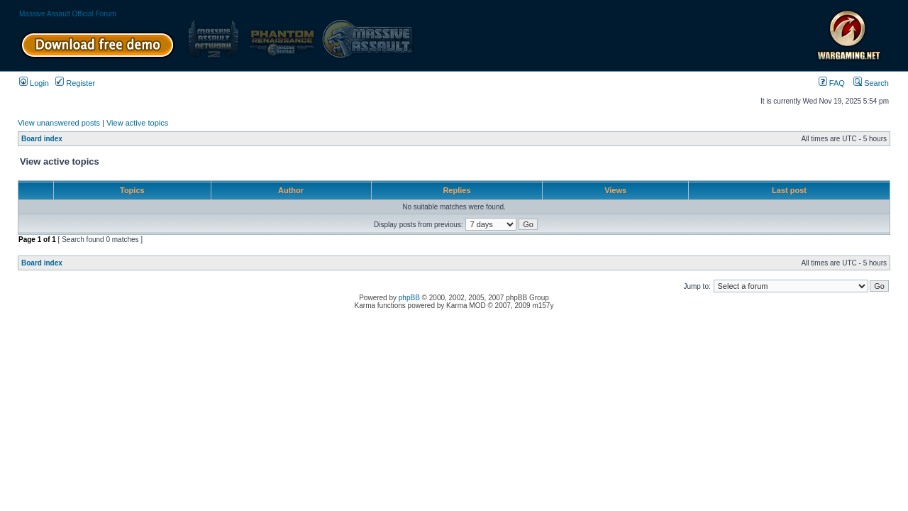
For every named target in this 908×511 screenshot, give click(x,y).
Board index (41, 139)
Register (75, 83)
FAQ (832, 83)
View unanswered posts (59, 123)
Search (871, 83)
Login (34, 83)
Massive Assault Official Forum (67, 14)
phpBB (409, 298)
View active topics (137, 123)
